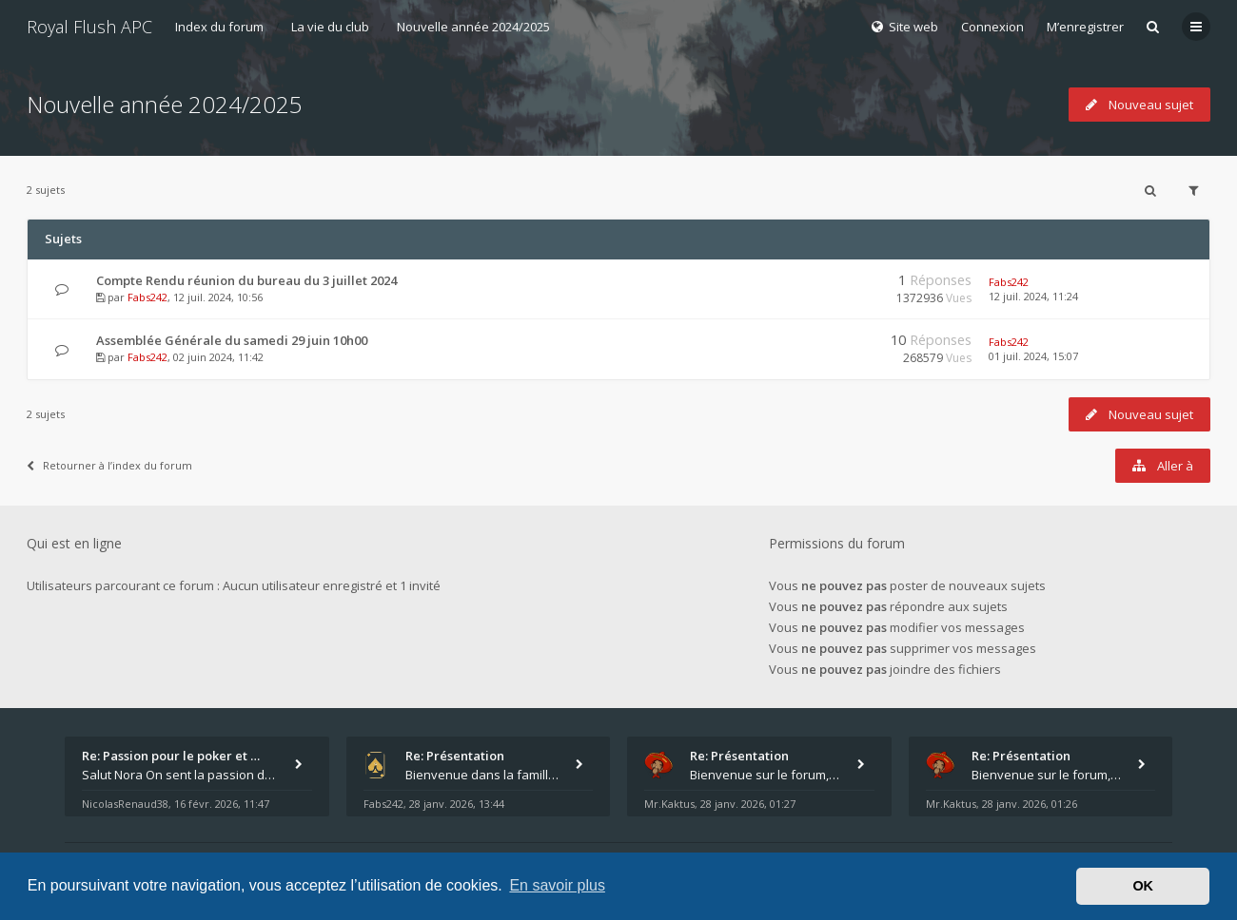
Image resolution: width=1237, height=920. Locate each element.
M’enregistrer (1085, 26)
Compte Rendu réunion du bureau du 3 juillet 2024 (246, 280)
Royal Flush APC (89, 26)
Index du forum (219, 26)
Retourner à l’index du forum (109, 465)
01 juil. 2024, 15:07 (1033, 356)
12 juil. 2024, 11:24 (1033, 296)
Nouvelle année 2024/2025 (473, 26)
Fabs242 (147, 297)
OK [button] (1142, 885)
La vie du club (330, 26)
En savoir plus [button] (557, 885)
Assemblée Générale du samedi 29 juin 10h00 (231, 340)
